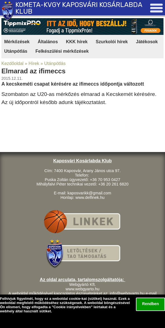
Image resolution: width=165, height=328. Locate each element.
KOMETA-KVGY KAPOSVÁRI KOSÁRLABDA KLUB (78, 8)
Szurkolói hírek (112, 41)
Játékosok (147, 41)
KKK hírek (77, 41)
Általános (48, 41)
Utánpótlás (15, 51)
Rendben (150, 304)
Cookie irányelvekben (72, 307)
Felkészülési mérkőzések (62, 51)
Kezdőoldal (12, 63)
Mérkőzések (17, 41)
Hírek (34, 63)
